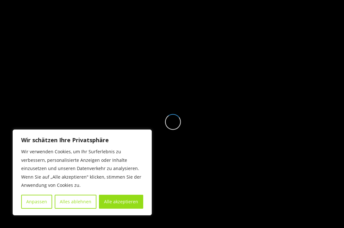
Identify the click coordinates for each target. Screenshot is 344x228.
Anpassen (36, 202)
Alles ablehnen (75, 202)
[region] (82, 172)
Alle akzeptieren (121, 202)
